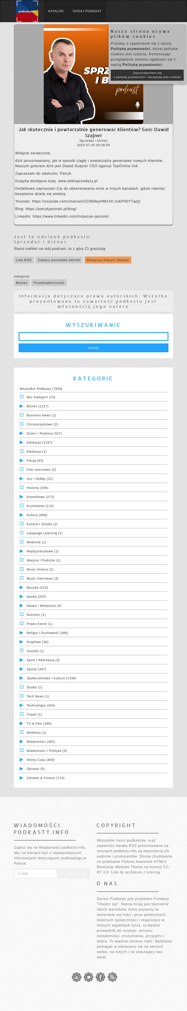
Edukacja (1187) (40, 442)
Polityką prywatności (130, 49)
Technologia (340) (41, 705)
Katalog (56, 11)
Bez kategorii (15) (41, 397)
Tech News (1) (38, 696)
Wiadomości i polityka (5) (47, 751)
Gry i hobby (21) (40, 479)
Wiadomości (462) (41, 741)
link (135, 166)
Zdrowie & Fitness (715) (46, 778)
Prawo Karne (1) (40, 624)
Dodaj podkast (87, 11)
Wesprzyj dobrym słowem (108, 260)
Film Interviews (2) (41, 469)
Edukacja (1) (37, 451)
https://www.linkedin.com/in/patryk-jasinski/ (71, 216)
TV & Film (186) (39, 723)
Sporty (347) (36, 669)
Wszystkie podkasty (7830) (41, 389)
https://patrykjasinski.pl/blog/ (51, 209)
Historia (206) (37, 488)
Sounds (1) (35, 651)
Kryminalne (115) (40, 506)
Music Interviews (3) (43, 578)
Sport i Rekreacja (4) (43, 660)
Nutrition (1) (36, 615)
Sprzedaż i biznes (40, 241)
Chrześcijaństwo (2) (42, 424)
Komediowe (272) (40, 497)
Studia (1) (34, 687)
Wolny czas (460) (41, 760)
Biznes (21, 283)
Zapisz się (73, 873)
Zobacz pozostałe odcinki (59, 260)
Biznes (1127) (38, 406)
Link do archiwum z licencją (135, 872)
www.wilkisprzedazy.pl (77, 181)
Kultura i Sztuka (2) (42, 524)
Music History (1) (40, 569)
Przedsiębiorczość (49, 283)
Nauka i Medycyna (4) (44, 605)
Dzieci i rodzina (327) (44, 433)
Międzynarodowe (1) (43, 551)
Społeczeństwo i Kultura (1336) (51, 678)
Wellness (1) (37, 732)
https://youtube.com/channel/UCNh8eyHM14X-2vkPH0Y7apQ (86, 201)
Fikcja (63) (35, 460)
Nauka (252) (36, 596)
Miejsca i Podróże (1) (44, 560)
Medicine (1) (36, 542)
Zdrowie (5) (36, 769)
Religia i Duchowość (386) (47, 633)
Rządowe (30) (38, 642)
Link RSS (24, 260)
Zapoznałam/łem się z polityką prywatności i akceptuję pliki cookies (147, 75)
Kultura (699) (37, 515)
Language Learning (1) (45, 533)
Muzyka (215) (37, 587)
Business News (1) (41, 415)
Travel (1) (34, 714)
